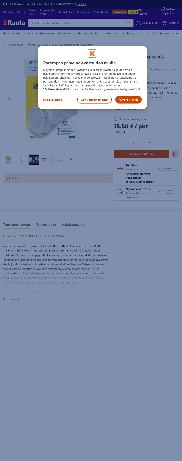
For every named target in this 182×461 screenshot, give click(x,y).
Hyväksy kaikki (128, 99)
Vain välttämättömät (95, 99)
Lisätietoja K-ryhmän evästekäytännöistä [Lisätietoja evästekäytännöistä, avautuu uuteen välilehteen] (112, 89)
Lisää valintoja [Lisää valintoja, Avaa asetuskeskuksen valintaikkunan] (52, 99)
